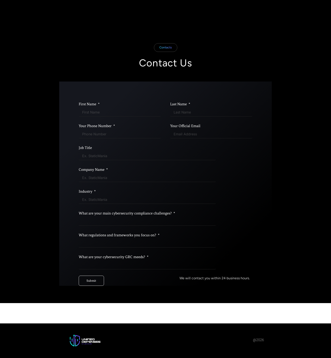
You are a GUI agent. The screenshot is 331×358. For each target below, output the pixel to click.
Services (173, 11)
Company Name (92, 170)
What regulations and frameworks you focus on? (118, 236)
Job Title (85, 149)
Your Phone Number (95, 127)
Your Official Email (185, 127)
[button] (165, 48)
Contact (192, 11)
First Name (88, 105)
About (154, 11)
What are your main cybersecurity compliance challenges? (126, 214)
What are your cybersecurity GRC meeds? (112, 258)
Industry (86, 192)
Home (137, 11)
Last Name (179, 105)
